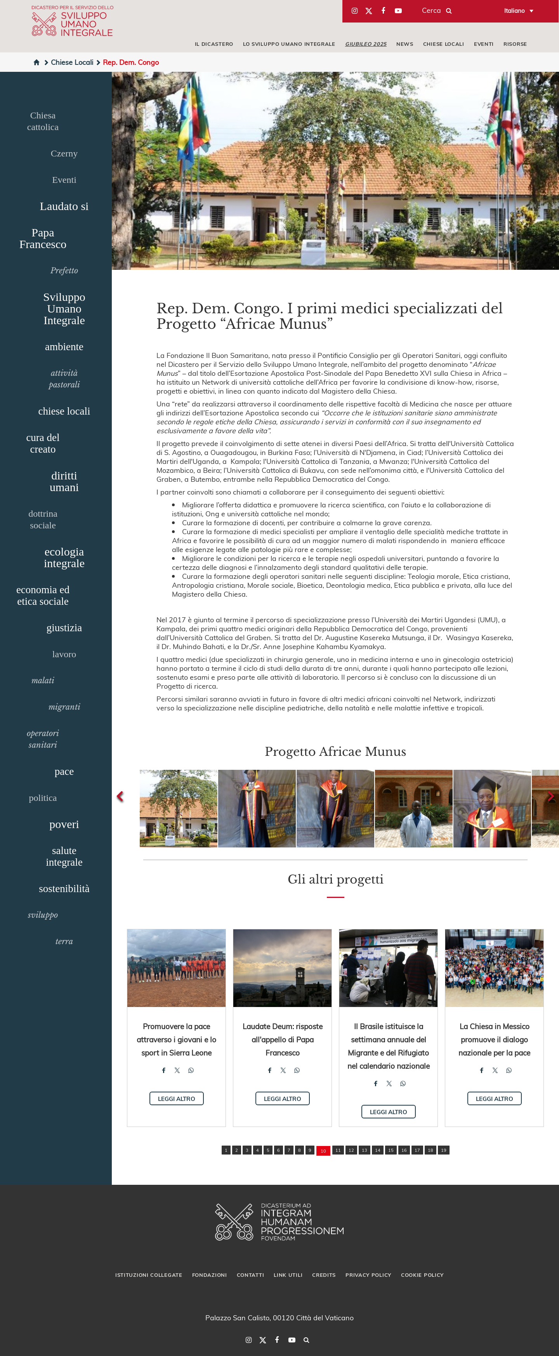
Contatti (250, 1274)
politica (43, 798)
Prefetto (64, 270)
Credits (324, 1274)
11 (338, 1150)
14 (377, 1150)
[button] (178, 808)
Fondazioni (209, 1274)
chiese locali (64, 411)
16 (404, 1150)
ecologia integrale (64, 557)
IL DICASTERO (214, 43)
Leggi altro (176, 1099)
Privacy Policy (368, 1274)
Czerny (64, 153)
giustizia (64, 628)
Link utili (288, 1274)
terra (64, 941)
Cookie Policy (422, 1274)
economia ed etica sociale (42, 595)
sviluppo (43, 915)
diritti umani (64, 481)
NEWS (404, 43)
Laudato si (64, 206)
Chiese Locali (68, 62)
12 (351, 1150)
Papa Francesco (43, 238)
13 (364, 1150)
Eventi (64, 180)
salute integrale (64, 856)
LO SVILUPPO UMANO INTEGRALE (289, 43)
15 (391, 1150)
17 (417, 1150)
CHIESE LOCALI (443, 43)
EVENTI (484, 43)
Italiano (514, 10)
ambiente (64, 346)
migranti (64, 707)
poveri (64, 824)
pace (64, 771)
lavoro (64, 654)
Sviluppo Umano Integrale (64, 308)
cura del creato (42, 443)
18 (430, 1150)
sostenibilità (64, 888)
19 (443, 1150)
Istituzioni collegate (148, 1274)
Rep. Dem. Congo (127, 62)
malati (42, 680)
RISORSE (515, 43)
